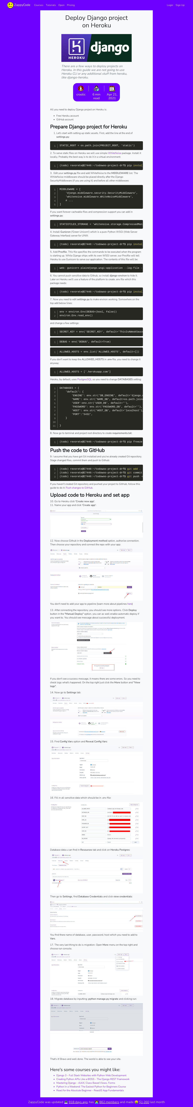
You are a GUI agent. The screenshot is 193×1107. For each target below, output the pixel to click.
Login (170, 5)
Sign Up (180, 5)
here (129, 604)
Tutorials (51, 5)
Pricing (71, 5)
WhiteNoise (114, 153)
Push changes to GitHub (79, 488)
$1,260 (144, 1102)
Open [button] (61, 5)
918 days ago (78, 1102)
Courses (38, 5)
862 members (109, 1102)
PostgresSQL (84, 379)
